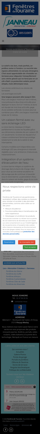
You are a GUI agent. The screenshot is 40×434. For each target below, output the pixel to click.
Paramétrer (9, 242)
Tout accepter (30, 247)
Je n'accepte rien (27, 242)
